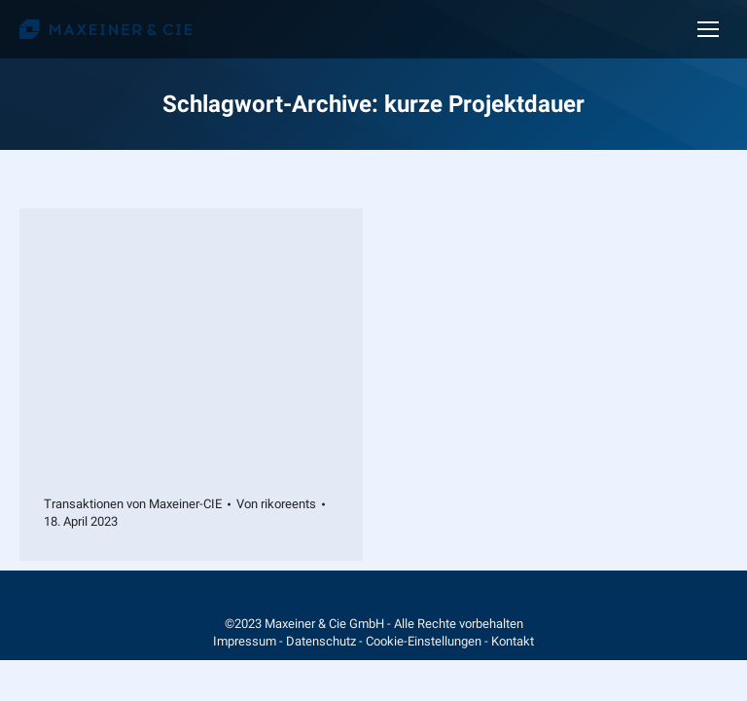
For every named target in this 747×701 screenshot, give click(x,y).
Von (276, 504)
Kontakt (512, 641)
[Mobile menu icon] (708, 29)
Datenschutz (321, 641)
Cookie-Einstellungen (423, 641)
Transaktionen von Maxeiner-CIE (133, 504)
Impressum (244, 641)
